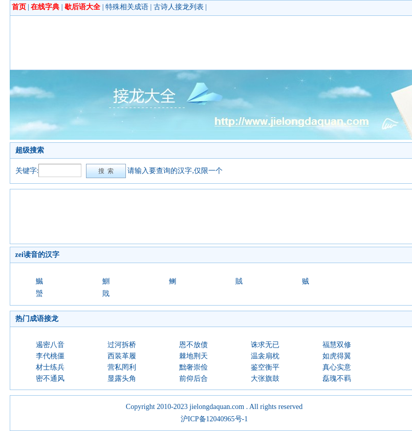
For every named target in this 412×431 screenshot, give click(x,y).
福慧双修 (336, 345)
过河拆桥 (121, 345)
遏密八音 (50, 345)
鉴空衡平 (265, 367)
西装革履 (121, 356)
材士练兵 (50, 367)
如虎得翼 (336, 356)
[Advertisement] (201, 42)
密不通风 (50, 378)
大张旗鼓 (265, 378)
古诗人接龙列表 (179, 7)
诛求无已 (265, 345)
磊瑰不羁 (336, 378)
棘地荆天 (193, 356)
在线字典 (45, 7)
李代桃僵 (50, 356)
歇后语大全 (82, 7)
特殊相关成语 (126, 7)
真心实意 (336, 367)
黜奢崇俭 (193, 367)
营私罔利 (121, 367)
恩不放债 (193, 345)
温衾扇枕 (265, 356)
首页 (19, 7)
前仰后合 (193, 378)
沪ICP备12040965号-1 (214, 419)
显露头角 (121, 378)
